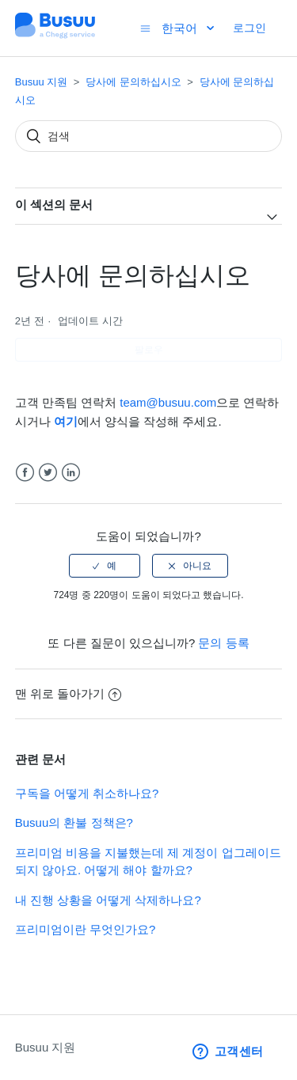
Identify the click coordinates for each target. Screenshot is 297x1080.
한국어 (181, 28)
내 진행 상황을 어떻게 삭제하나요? (108, 900)
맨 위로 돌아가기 (68, 693)
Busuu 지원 (41, 82)
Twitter (48, 473)
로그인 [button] (249, 27)
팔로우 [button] (149, 349)
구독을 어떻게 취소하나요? (87, 793)
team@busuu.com (168, 402)
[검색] (149, 136)
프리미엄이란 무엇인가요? (85, 929)
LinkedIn (71, 473)
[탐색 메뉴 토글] (145, 28)
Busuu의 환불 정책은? (74, 822)
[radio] (104, 566)
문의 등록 (223, 643)
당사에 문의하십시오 (133, 82)
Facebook (25, 473)
